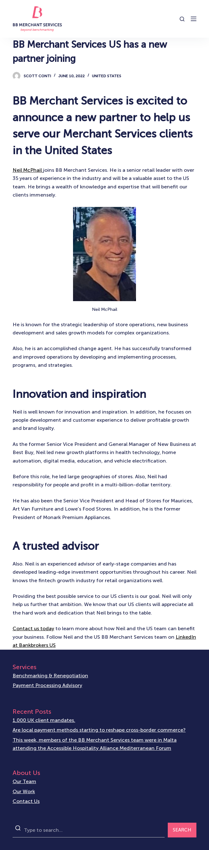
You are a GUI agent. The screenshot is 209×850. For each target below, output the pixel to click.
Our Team (24, 781)
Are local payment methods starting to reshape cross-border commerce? (99, 730)
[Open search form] (182, 19)
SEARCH (182, 830)
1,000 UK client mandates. (44, 720)
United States (106, 76)
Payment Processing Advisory (47, 685)
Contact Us (26, 801)
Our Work (24, 791)
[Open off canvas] (193, 19)
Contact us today (33, 628)
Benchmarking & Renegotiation (50, 676)
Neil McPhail (28, 170)
